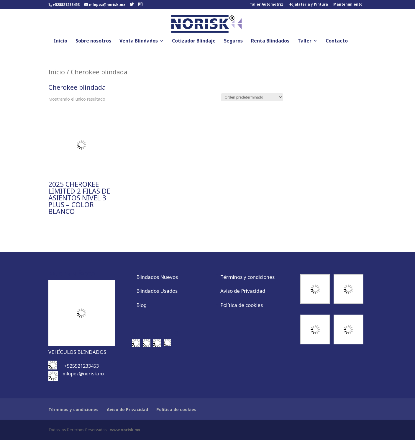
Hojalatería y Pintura (308, 5)
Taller (304, 41)
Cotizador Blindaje (194, 41)
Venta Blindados (138, 41)
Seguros (233, 41)
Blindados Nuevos (157, 277)
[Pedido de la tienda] (252, 97)
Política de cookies (241, 305)
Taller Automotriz (266, 5)
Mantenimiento (347, 5)
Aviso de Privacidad (242, 290)
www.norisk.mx (125, 429)
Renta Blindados (270, 41)
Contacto (337, 41)
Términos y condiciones (247, 277)
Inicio (60, 41)
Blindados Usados (157, 290)
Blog (141, 305)
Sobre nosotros (93, 41)
